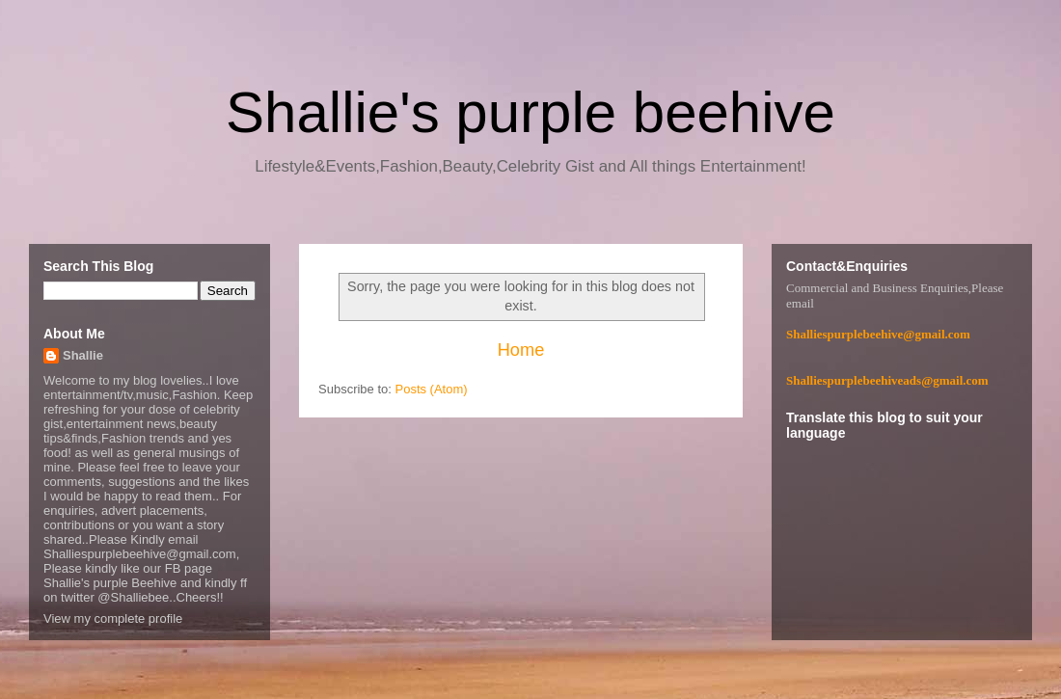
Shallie (83, 355)
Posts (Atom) (431, 389)
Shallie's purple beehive (530, 112)
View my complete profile (112, 618)
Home (521, 350)
